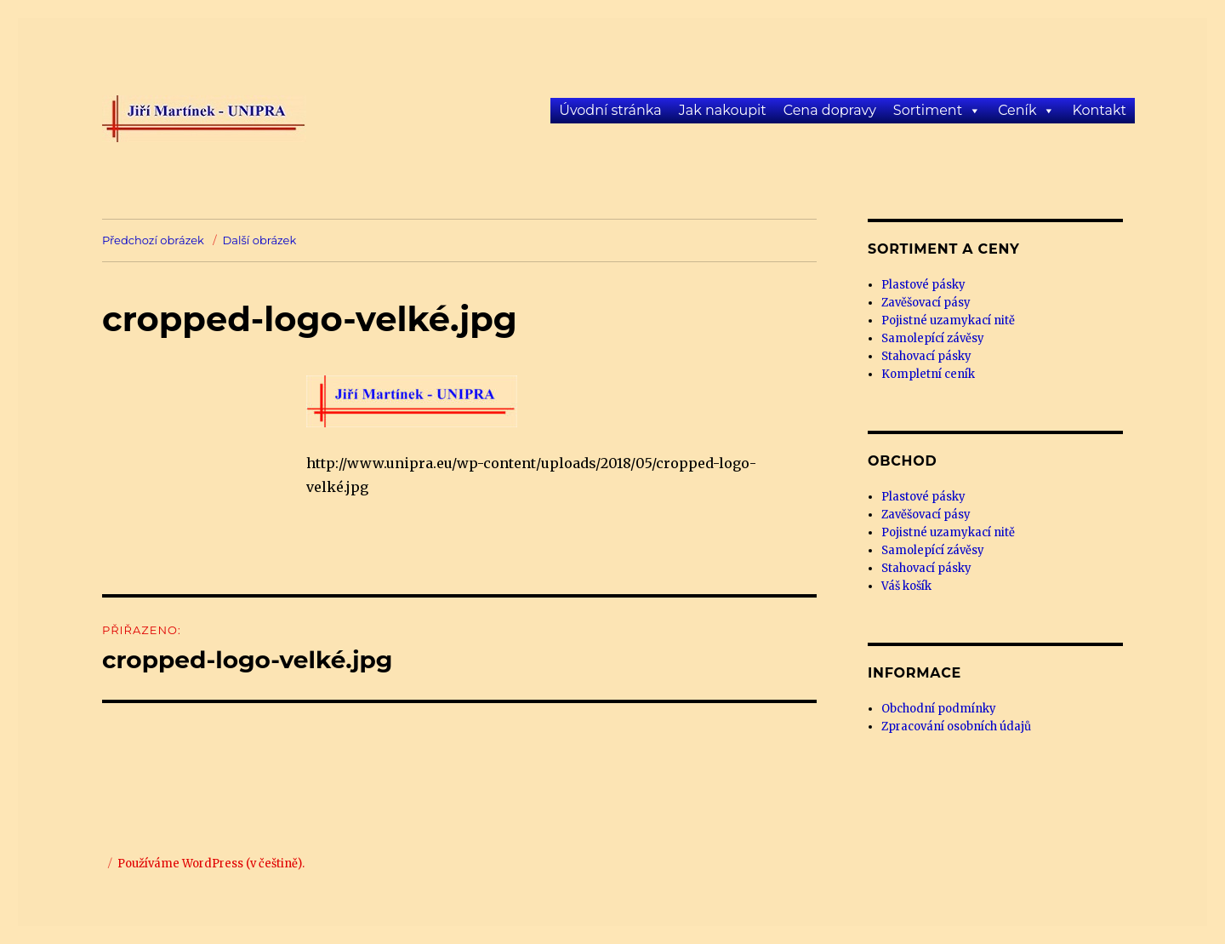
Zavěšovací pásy (926, 302)
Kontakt (1099, 110)
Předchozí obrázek (153, 240)
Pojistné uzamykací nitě (948, 320)
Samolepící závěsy (932, 338)
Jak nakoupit (722, 110)
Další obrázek (260, 240)
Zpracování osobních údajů (956, 726)
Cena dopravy (829, 110)
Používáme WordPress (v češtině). (211, 863)
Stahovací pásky (926, 356)
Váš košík (906, 586)
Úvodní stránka (610, 110)
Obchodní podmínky (938, 708)
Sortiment (927, 110)
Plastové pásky (923, 284)
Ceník (1017, 110)
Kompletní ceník (928, 374)
